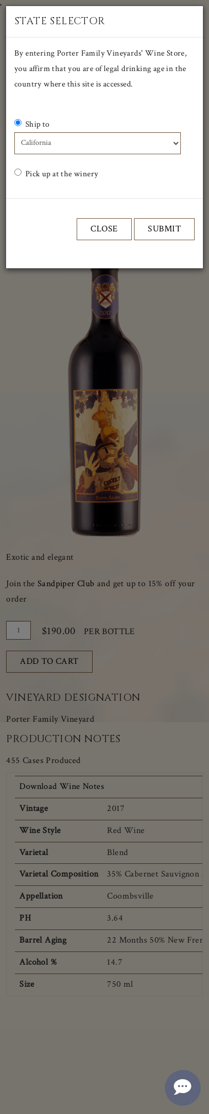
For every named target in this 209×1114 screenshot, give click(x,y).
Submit (164, 229)
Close (104, 229)
